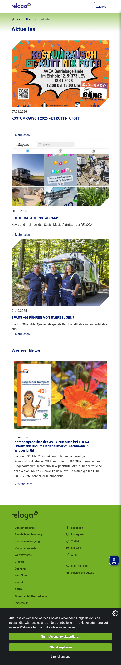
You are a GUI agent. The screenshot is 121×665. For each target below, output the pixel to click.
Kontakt (19, 582)
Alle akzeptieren (60, 647)
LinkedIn (74, 548)
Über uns (31, 19)
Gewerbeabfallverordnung (31, 596)
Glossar (19, 561)
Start (19, 19)
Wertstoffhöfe (23, 555)
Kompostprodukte (26, 548)
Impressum (21, 603)
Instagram (75, 534)
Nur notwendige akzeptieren (60, 636)
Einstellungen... (61, 656)
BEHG (18, 589)
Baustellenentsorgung (28, 534)
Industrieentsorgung (27, 541)
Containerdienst (25, 527)
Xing (71, 554)
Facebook (74, 527)
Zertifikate (21, 575)
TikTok (72, 541)
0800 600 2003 (77, 566)
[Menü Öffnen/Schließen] (101, 6)
